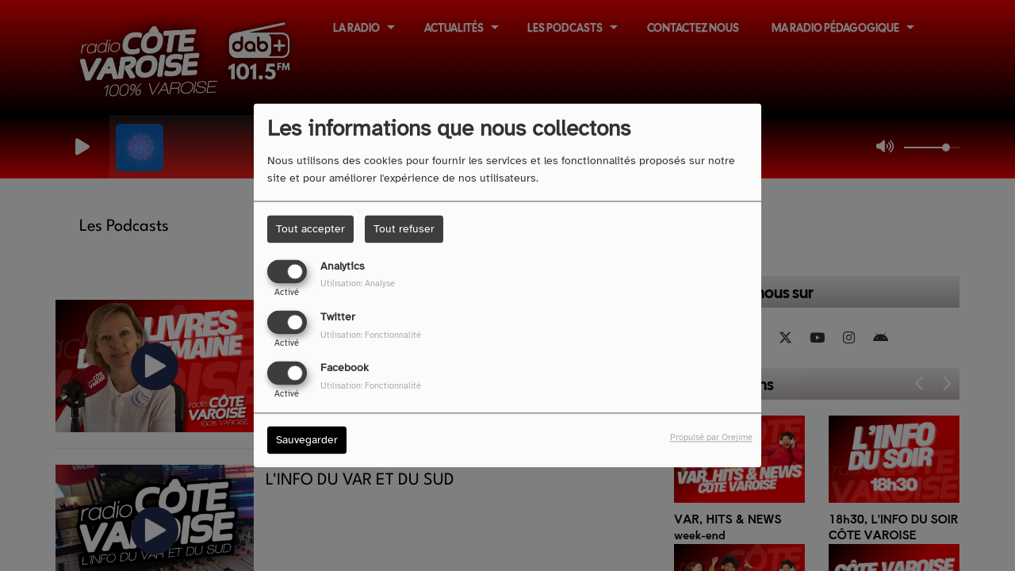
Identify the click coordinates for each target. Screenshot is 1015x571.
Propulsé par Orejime (711, 437)
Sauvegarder (307, 440)
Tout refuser (404, 229)
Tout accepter (310, 229)
